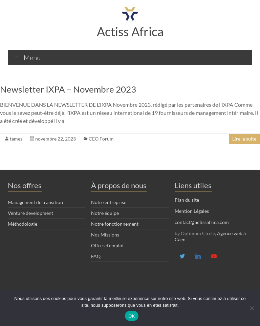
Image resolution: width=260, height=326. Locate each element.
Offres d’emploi (107, 245)
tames (16, 139)
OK (131, 316)
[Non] (251, 308)
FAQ (96, 256)
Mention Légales (192, 211)
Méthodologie (22, 224)
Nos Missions (105, 234)
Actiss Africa (130, 31)
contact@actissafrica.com (202, 222)
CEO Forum (101, 139)
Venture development (30, 213)
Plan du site (187, 200)
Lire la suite (244, 139)
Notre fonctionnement (114, 224)
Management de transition (35, 202)
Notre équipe (105, 213)
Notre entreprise (108, 202)
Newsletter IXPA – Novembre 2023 (68, 89)
